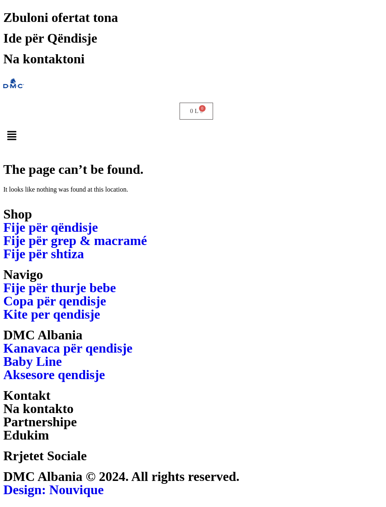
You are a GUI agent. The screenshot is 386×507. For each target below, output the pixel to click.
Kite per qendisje (51, 314)
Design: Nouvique (53, 489)
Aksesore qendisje (54, 374)
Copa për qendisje (54, 300)
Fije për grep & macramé (75, 240)
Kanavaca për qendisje (67, 348)
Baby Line (32, 361)
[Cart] (196, 111)
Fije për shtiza (43, 253)
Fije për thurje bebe (59, 287)
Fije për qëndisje (50, 227)
